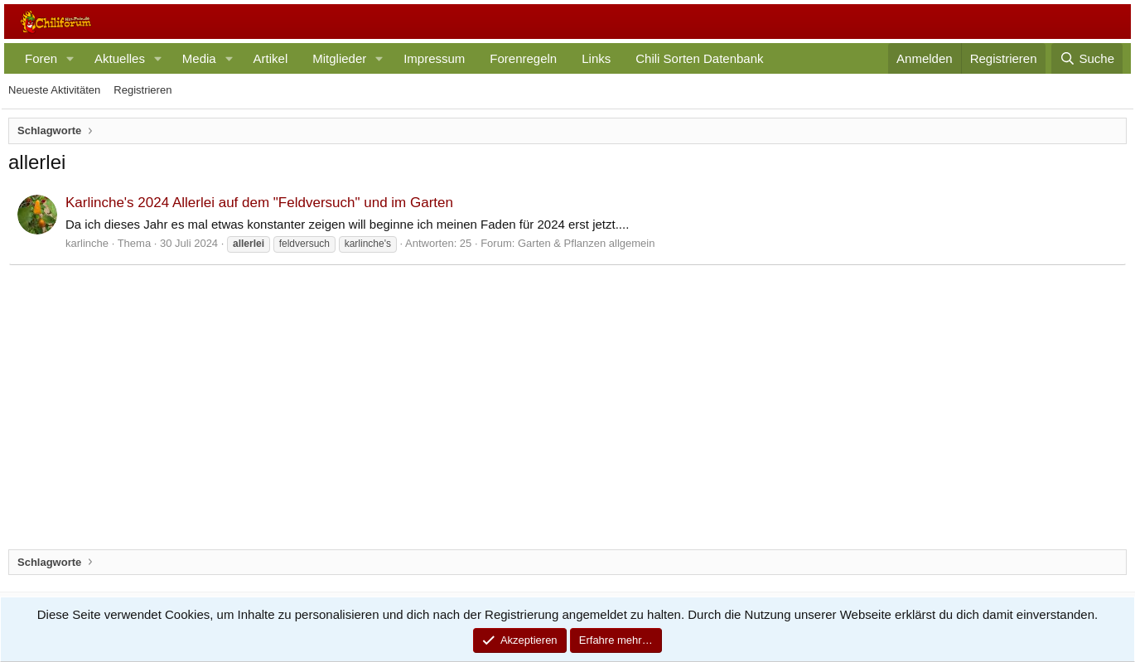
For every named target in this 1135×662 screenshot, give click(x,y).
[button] (70, 58)
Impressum (434, 58)
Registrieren (142, 90)
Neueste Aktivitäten (54, 90)
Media (199, 58)
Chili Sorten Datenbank (699, 58)
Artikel (271, 58)
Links (596, 58)
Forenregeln (523, 58)
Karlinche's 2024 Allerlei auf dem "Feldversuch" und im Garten (259, 202)
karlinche (87, 243)
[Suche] (1087, 58)
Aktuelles (119, 58)
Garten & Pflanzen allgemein (586, 243)
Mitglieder (339, 58)
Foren (41, 58)
